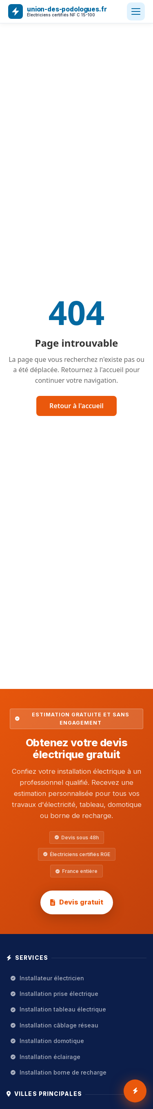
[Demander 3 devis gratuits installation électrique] (135, 1090)
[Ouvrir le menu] (136, 11)
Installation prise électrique (54, 993)
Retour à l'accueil (76, 405)
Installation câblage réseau (54, 1025)
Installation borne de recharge (58, 1072)
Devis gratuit (76, 902)
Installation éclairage (45, 1056)
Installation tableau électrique (58, 1009)
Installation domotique (47, 1040)
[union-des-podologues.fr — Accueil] (57, 11)
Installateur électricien (47, 978)
